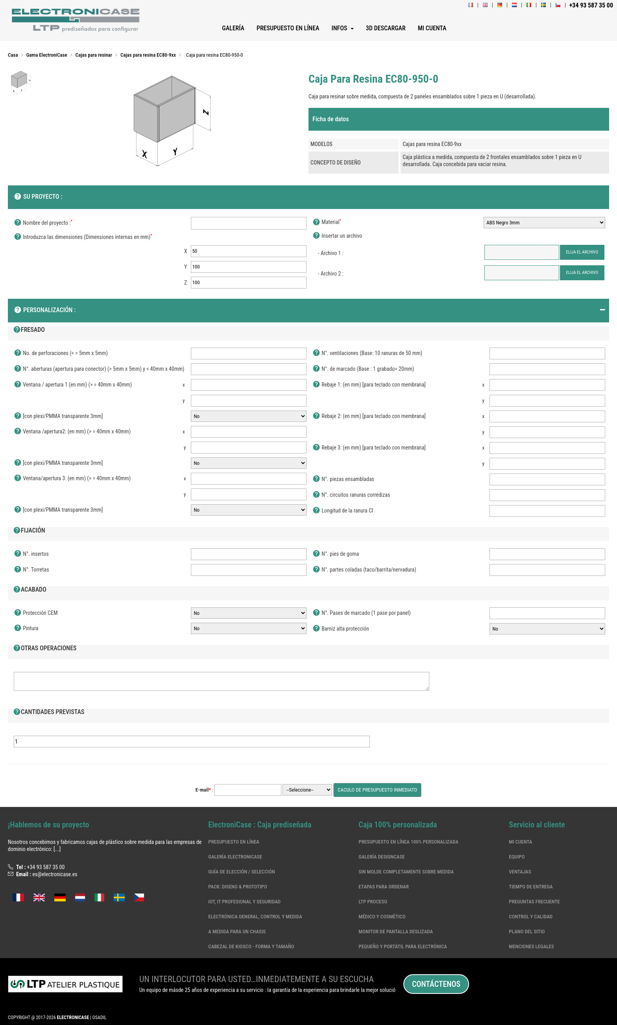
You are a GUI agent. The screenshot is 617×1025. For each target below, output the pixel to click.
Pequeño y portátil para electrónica (402, 946)
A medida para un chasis (237, 931)
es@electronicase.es (55, 874)
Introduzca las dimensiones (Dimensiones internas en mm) (83, 237)
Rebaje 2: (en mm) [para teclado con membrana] (369, 416)
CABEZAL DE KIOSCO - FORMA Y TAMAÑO (251, 946)
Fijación (29, 531)
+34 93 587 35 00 (46, 867)
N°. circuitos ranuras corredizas (351, 495)
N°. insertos (31, 554)
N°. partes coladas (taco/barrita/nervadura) (364, 570)
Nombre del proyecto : (43, 223)
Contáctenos (436, 984)
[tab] (458, 119)
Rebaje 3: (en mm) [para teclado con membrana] (369, 448)
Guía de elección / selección (241, 872)
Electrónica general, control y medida (255, 917)
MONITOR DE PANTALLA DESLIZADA (395, 931)
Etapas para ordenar (383, 887)
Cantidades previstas (48, 712)
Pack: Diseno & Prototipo (237, 887)
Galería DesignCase (381, 857)
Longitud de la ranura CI (342, 511)
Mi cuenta (520, 842)
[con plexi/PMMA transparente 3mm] (58, 416)
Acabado (29, 590)
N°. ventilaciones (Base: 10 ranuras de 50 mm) (367, 353)
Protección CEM (35, 613)
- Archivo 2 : (331, 273)
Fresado (29, 330)
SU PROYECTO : (38, 197)
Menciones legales (531, 946)
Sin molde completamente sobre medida (406, 872)
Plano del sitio (527, 931)
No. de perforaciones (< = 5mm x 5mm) (61, 353)
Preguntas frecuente (534, 902)
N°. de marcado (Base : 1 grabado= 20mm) (363, 369)
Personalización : (45, 311)
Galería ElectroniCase (235, 857)
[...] (57, 849)
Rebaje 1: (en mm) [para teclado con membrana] (369, 385)
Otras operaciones (45, 649)
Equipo (517, 857)
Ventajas (520, 872)
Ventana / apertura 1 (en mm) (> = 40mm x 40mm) (73, 385)
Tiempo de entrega (530, 887)
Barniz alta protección (340, 629)
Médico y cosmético (381, 917)
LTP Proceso (372, 902)
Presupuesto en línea (233, 842)
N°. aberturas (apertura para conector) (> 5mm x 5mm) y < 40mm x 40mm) (99, 369)
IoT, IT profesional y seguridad (244, 902)
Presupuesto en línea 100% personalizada (408, 842)
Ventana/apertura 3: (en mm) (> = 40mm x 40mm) (72, 479)
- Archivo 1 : (331, 253)
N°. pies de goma (335, 554)
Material (326, 222)
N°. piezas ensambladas (343, 479)
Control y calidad (530, 917)
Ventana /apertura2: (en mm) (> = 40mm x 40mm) (72, 432)
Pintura (26, 629)
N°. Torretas (31, 570)
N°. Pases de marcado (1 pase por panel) (361, 613)
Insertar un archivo (337, 236)
